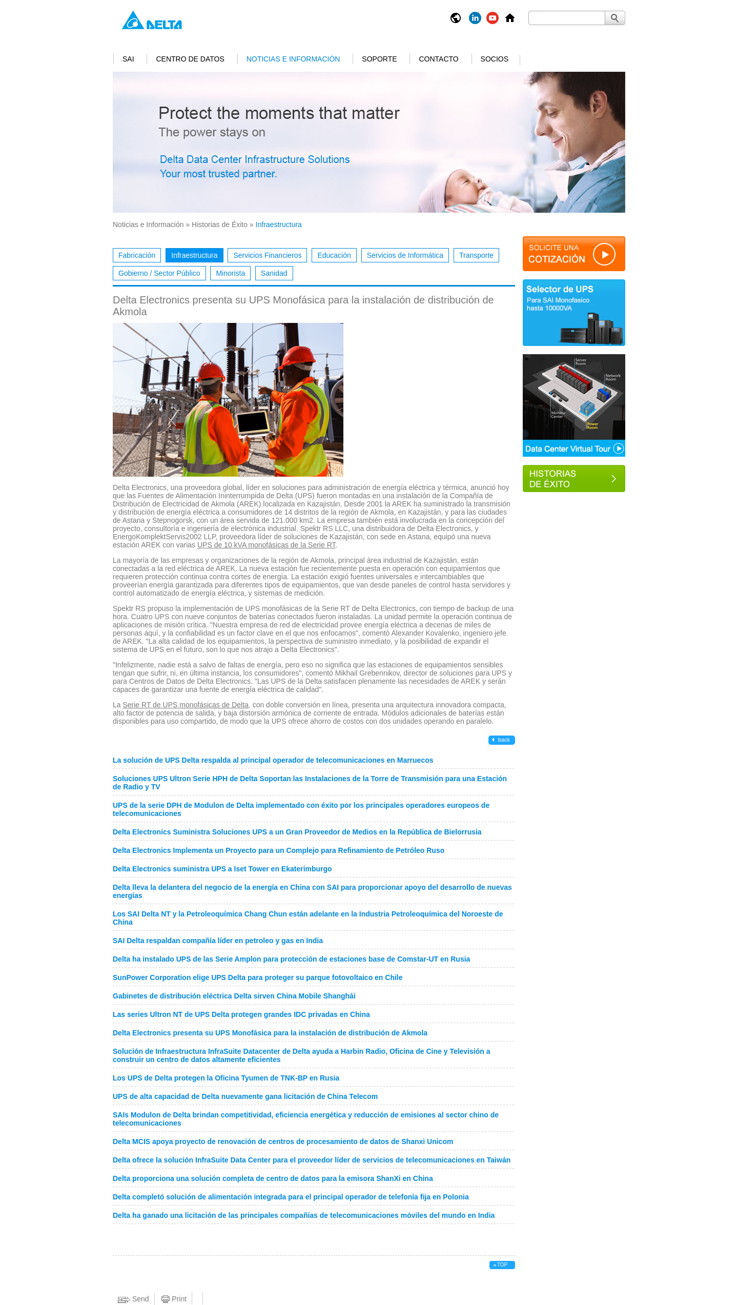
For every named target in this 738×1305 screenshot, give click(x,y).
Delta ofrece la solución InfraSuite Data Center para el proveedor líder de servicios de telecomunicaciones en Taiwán (311, 1160)
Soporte (379, 59)
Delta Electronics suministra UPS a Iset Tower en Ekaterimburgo (222, 869)
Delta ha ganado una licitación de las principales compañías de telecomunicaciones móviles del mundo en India (304, 1215)
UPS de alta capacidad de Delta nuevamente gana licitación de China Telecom (245, 1096)
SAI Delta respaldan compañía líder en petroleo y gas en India (218, 940)
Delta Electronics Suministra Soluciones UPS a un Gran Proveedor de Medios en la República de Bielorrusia (297, 832)
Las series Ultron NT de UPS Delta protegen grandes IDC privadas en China (241, 1014)
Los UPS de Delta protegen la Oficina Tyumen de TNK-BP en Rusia (226, 1078)
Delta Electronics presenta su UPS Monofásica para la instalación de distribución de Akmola (270, 1033)
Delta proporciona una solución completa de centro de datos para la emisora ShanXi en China (273, 1178)
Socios (494, 59)
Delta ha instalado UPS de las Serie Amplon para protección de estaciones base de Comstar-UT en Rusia (291, 959)
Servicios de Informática (405, 255)
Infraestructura (194, 255)
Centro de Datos (190, 59)
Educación (334, 255)
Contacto (438, 59)
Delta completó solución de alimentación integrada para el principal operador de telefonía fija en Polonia (291, 1197)
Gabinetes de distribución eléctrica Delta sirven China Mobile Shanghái (234, 996)
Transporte (476, 255)
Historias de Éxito (220, 224)
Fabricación (136, 255)
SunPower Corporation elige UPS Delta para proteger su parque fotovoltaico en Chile (258, 977)
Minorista (230, 273)
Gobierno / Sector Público (159, 273)
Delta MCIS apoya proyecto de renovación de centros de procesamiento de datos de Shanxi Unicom (283, 1141)
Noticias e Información (293, 59)
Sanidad (274, 273)
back (503, 740)
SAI (128, 59)
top (502, 1265)
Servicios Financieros (267, 255)
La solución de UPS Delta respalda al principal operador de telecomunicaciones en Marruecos (273, 760)
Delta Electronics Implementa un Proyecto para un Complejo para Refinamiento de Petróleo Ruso (278, 850)
